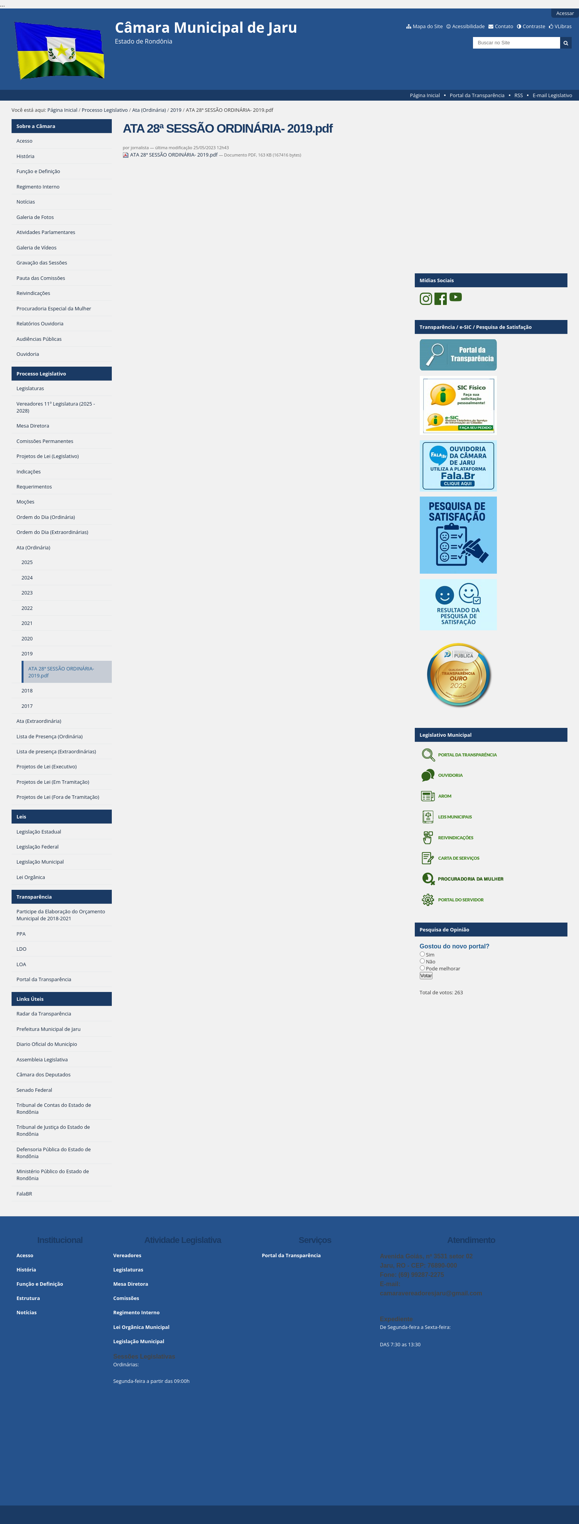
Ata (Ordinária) (149, 109)
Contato (504, 26)
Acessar (565, 13)
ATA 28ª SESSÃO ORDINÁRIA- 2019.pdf (171, 154)
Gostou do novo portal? (455, 946)
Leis (21, 816)
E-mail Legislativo (552, 95)
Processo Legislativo (105, 109)
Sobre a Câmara (36, 126)
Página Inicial (425, 95)
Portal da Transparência (477, 95)
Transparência (34, 896)
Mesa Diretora (130, 1283)
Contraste (534, 26)
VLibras (563, 26)
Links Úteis (30, 998)
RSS (519, 95)
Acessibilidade (468, 26)
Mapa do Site (428, 26)
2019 (176, 109)
